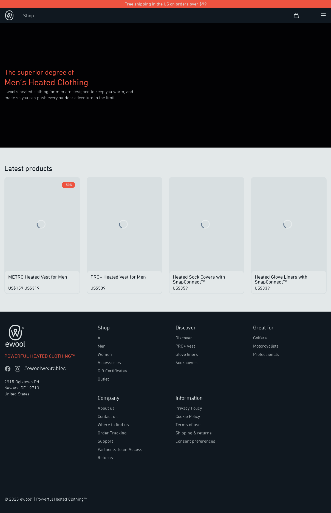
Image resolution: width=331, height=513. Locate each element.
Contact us (108, 416)
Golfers (260, 337)
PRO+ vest (185, 345)
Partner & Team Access (120, 449)
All (100, 337)
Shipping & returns (194, 432)
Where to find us (113, 424)
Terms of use (188, 424)
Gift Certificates (112, 370)
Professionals (266, 354)
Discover (184, 337)
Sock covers (187, 362)
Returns (105, 457)
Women (105, 354)
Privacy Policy (189, 408)
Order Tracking (112, 432)
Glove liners (187, 354)
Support (105, 441)
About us (106, 408)
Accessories (109, 362)
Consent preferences (195, 441)
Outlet (103, 378)
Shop (28, 15)
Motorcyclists (266, 345)
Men (102, 345)
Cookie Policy (188, 416)
